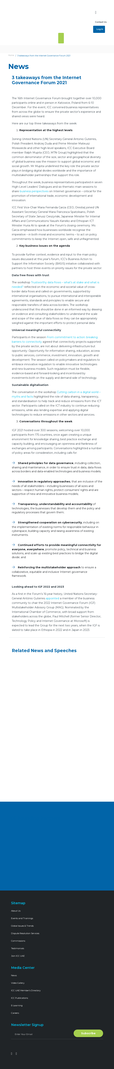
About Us (15, 910)
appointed (52, 598)
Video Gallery (17, 983)
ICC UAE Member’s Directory (26, 990)
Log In (99, 29)
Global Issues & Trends (22, 926)
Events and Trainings (22, 918)
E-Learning (17, 1005)
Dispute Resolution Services (25, 933)
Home (11, 55)
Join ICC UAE (18, 956)
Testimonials (17, 948)
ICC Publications (19, 998)
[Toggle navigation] (61, 38)
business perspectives (34, 191)
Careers (15, 1013)
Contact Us (101, 22)
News (14, 975)
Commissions (18, 941)
